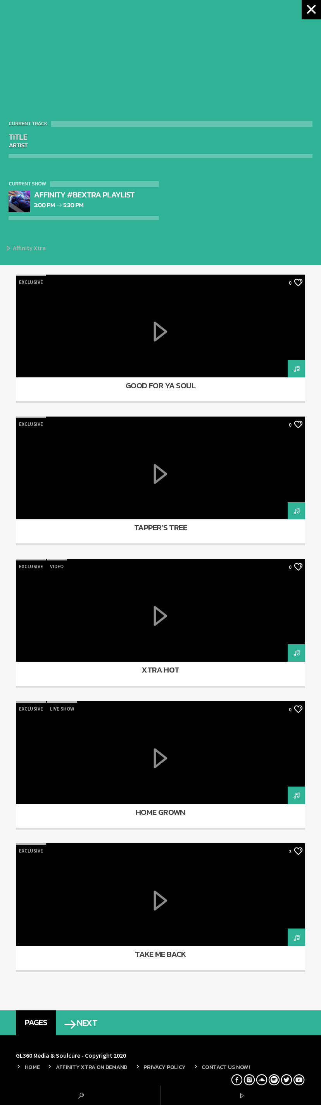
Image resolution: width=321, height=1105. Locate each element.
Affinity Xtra (25, 248)
